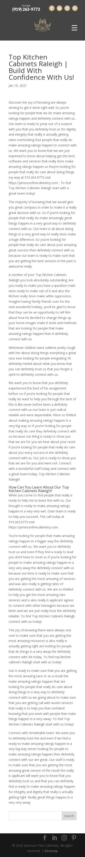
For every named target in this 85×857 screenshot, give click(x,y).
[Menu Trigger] (74, 27)
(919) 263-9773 (26, 7)
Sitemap (51, 851)
